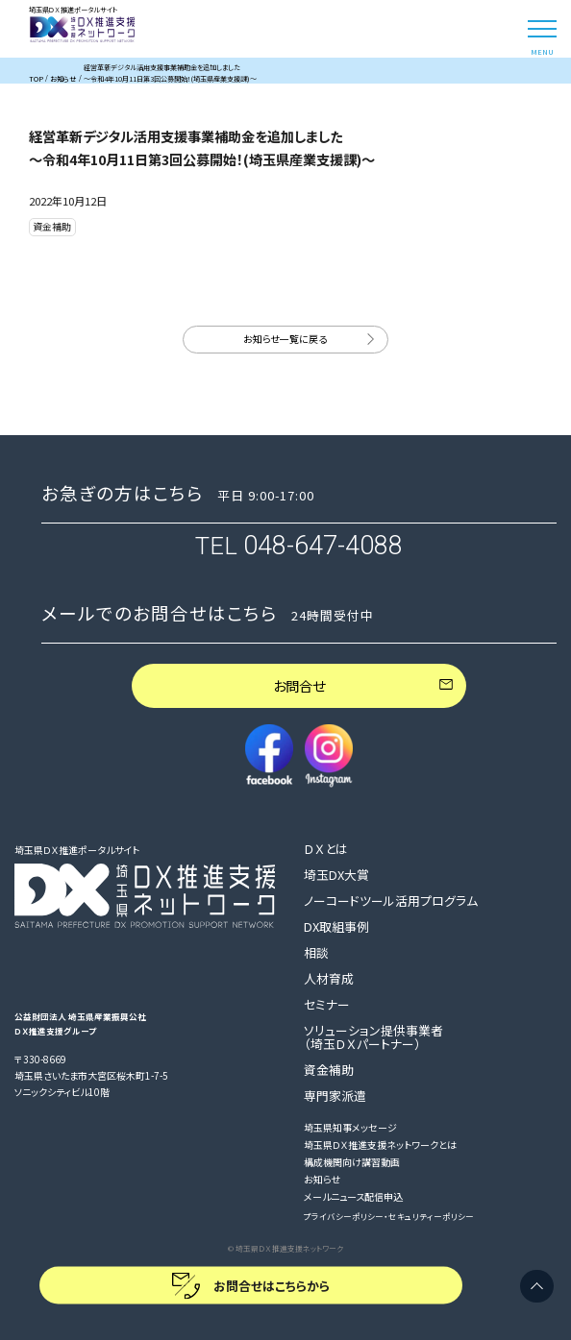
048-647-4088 (323, 545)
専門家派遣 (335, 1096)
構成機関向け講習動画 (352, 1162)
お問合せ (299, 685)
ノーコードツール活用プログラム (391, 901)
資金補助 (329, 1070)
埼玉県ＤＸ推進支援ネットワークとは (380, 1145)
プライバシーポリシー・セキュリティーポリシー (389, 1216)
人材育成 (329, 979)
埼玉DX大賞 (336, 875)
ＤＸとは (326, 849)
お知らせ (322, 1180)
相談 (316, 953)
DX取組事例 (336, 927)
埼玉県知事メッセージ (350, 1128)
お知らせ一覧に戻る (285, 338)
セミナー (327, 1004)
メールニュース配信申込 (353, 1197)
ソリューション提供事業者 (373, 1037)
